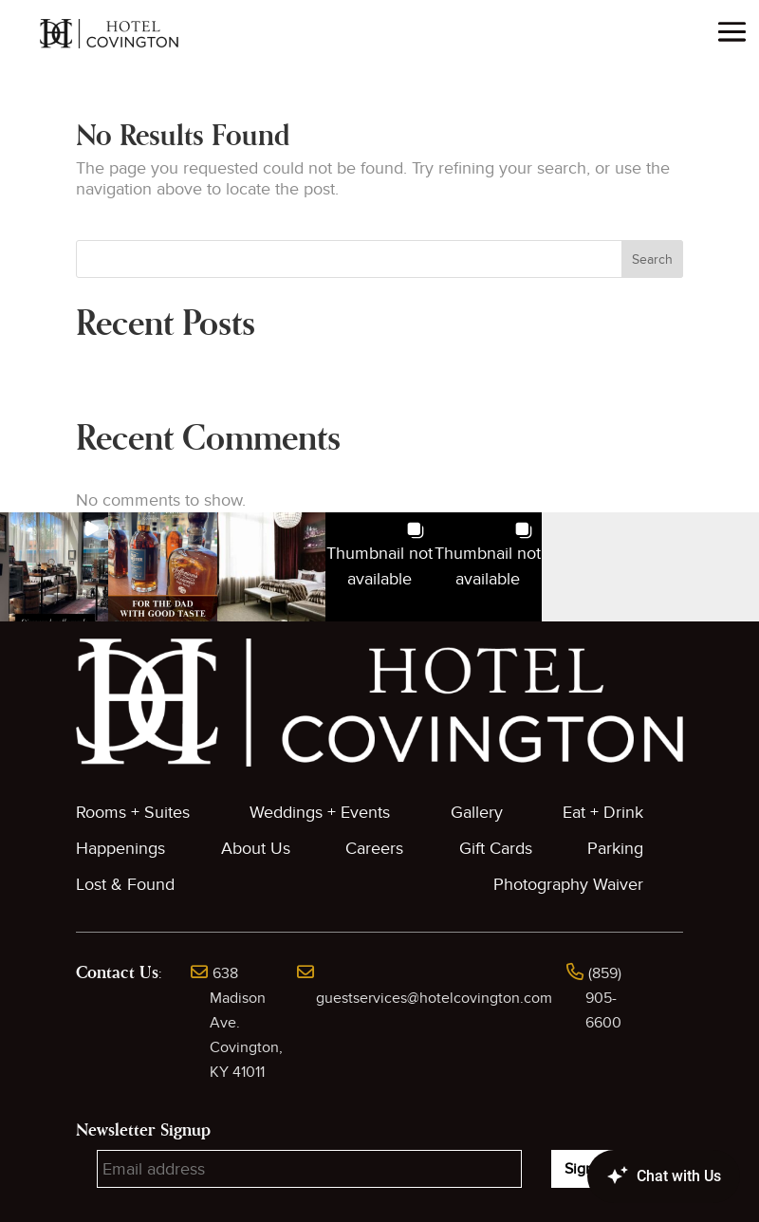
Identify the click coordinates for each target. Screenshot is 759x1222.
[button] (54, 566)
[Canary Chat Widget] (635, 1176)
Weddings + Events (320, 813)
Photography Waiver (568, 885)
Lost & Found (125, 885)
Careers (374, 849)
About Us (255, 849)
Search (652, 259)
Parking (615, 849)
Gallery (477, 813)
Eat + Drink (603, 813)
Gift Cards (495, 849)
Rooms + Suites (133, 813)
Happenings (120, 849)
